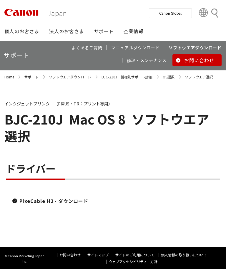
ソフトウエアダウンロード (70, 76)
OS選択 (169, 76)
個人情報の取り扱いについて (184, 254)
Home (9, 76)
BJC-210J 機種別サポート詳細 (127, 76)
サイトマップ (98, 254)
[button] (21, 31)
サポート (31, 76)
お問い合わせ (70, 254)
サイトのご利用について (134, 254)
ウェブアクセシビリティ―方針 (133, 261)
